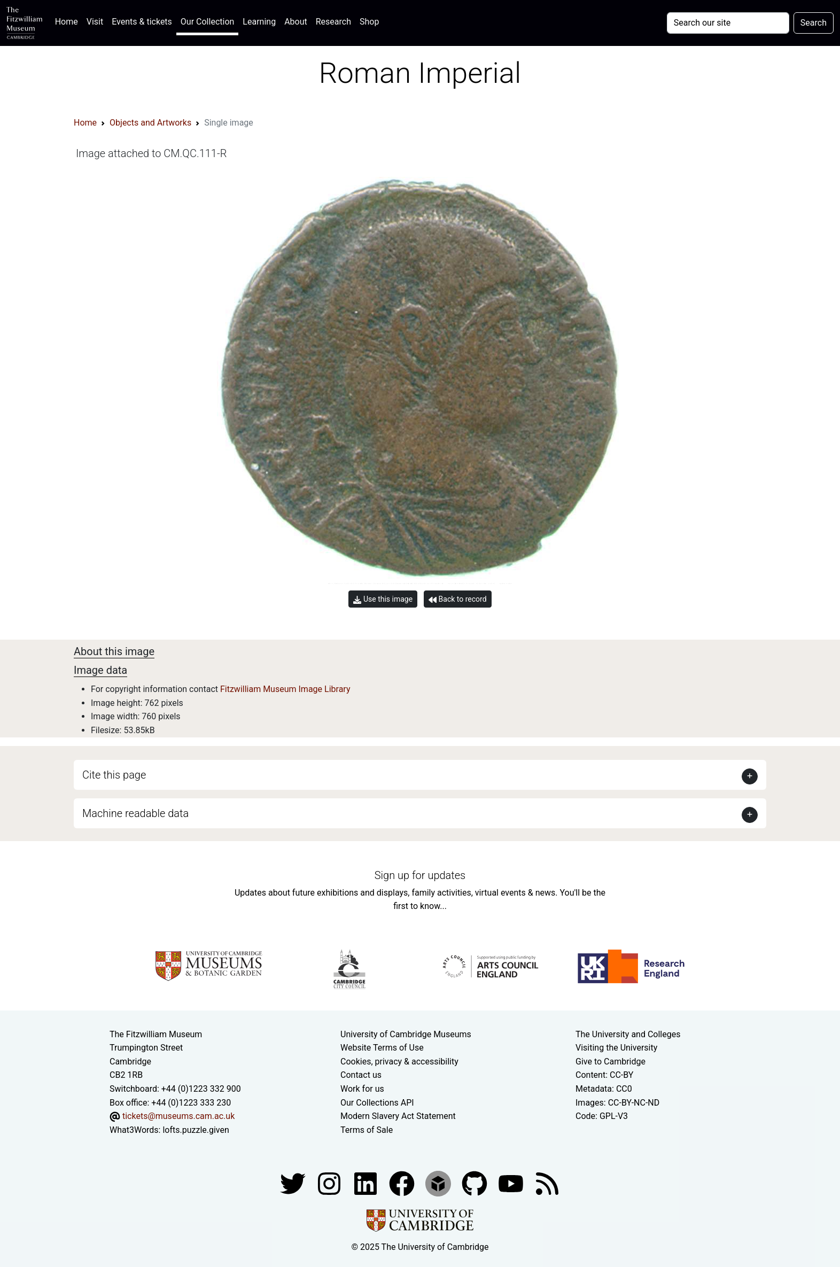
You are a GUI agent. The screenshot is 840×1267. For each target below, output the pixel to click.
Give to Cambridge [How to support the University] (610, 1061)
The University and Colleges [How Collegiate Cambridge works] (627, 1034)
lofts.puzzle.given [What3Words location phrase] (195, 1130)
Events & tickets (142, 22)
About (295, 22)
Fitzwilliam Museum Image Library (285, 689)
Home (68, 20)
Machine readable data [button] (135, 813)
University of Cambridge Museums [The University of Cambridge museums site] (405, 1034)
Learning (259, 22)
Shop (369, 22)
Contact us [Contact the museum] (361, 1075)
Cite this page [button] (114, 774)
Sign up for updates (420, 875)
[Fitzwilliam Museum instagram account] (330, 1183)
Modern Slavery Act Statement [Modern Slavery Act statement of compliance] (398, 1116)
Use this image (383, 599)
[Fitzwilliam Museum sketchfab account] (439, 1183)
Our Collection (207, 22)
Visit (95, 22)
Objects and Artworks (150, 123)
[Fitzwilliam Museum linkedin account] (403, 1183)
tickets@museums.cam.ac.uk (178, 1116)
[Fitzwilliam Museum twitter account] (294, 1183)
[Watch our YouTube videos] (512, 1183)
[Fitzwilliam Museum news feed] (547, 1183)
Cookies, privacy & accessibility (399, 1061)
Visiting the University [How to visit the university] (616, 1048)
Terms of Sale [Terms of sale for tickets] (366, 1130)
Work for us (362, 1089)
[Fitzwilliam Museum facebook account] (366, 1183)
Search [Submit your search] (813, 23)
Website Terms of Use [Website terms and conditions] (382, 1048)
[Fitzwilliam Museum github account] (475, 1183)
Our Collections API (377, 1103)
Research (333, 22)
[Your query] (728, 23)
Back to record (457, 599)
